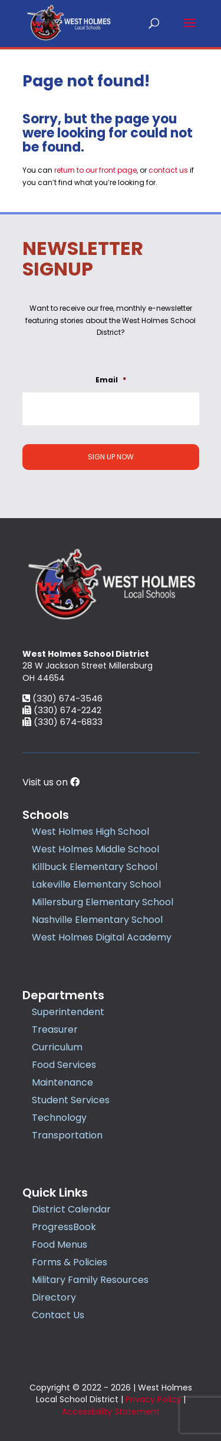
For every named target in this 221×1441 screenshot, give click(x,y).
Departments (63, 995)
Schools (45, 815)
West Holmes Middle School (95, 849)
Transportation (67, 1135)
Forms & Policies (69, 1262)
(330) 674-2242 (61, 710)
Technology (59, 1117)
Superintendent (68, 1012)
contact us (168, 170)
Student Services (71, 1100)
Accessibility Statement (111, 1412)
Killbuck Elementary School (94, 867)
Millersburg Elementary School (102, 902)
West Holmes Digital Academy (101, 937)
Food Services (64, 1064)
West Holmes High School (90, 831)
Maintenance (62, 1082)
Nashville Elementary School (97, 919)
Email (110, 380)
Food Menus (59, 1244)
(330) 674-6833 (62, 722)
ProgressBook (64, 1227)
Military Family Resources (90, 1280)
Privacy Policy (153, 1399)
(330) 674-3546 (62, 698)
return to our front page (95, 170)
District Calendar (71, 1209)
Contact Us (58, 1315)
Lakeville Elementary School (96, 884)
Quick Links (55, 1192)
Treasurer (55, 1029)
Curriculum (57, 1047)
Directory (54, 1297)
